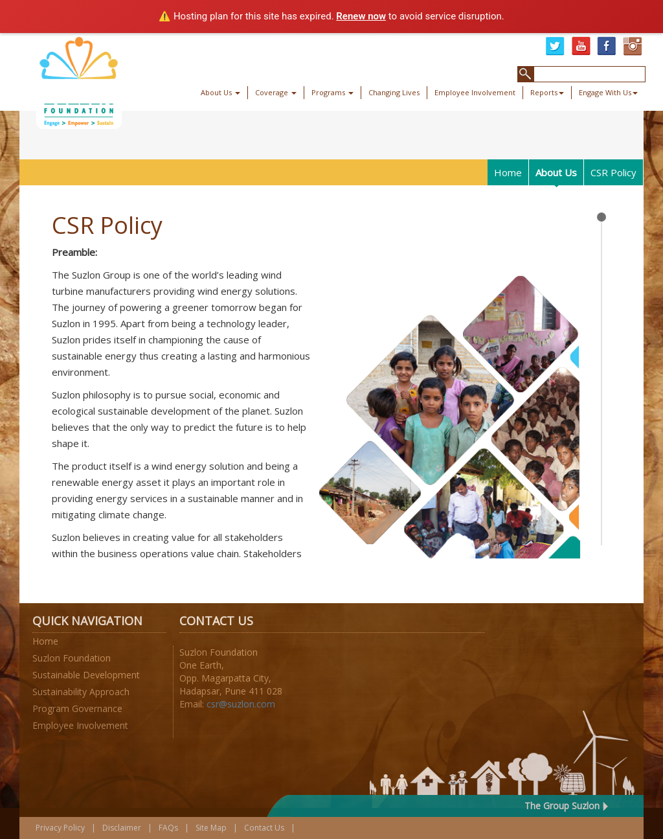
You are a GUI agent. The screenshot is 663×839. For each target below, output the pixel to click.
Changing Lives (394, 92)
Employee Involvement (474, 92)
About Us (556, 172)
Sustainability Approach (80, 691)
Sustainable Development (86, 675)
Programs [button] (332, 92)
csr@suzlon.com (241, 704)
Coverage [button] (276, 92)
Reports (547, 92)
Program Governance (77, 708)
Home (508, 172)
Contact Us (264, 827)
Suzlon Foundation (71, 658)
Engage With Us (608, 92)
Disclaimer (121, 827)
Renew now (361, 16)
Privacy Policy (60, 827)
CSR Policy (613, 172)
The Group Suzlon (562, 805)
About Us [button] (220, 92)
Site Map (211, 827)
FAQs (168, 827)
